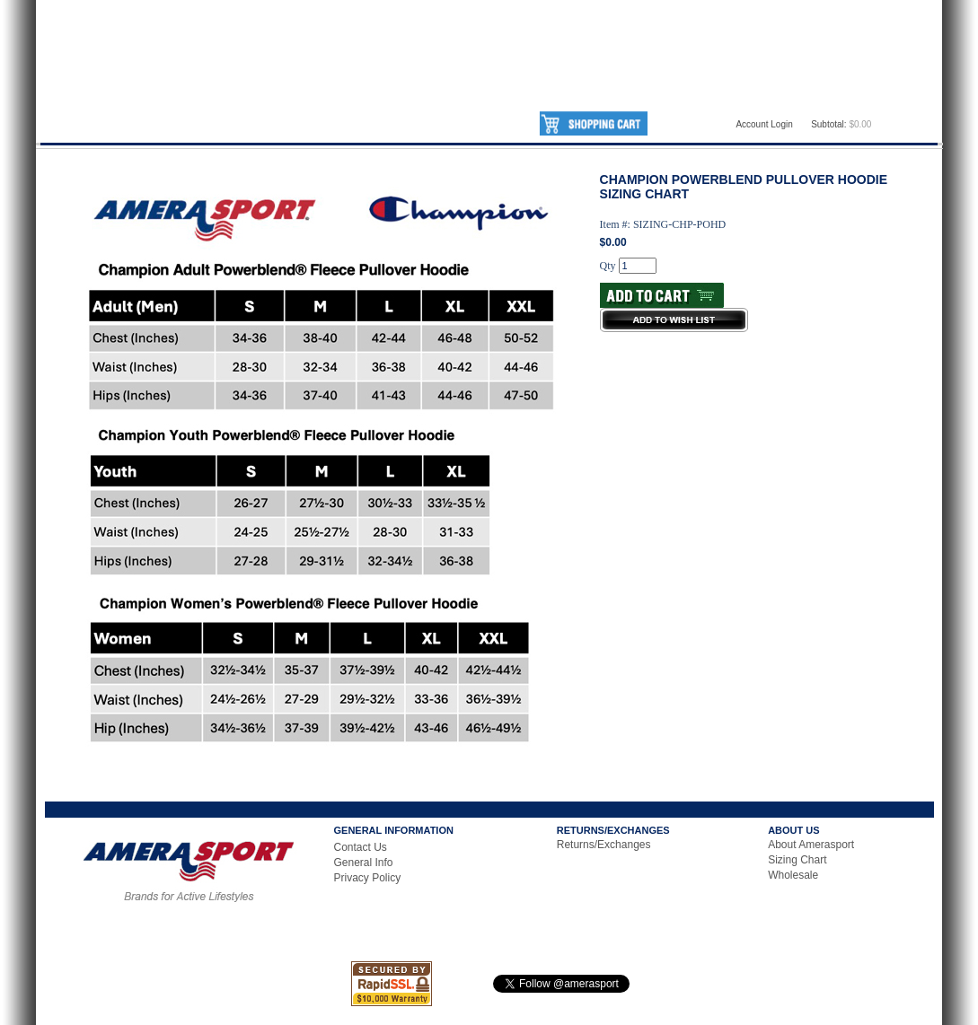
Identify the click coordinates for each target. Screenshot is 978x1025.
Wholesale (793, 875)
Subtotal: (828, 124)
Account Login (764, 124)
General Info (363, 862)
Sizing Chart (797, 860)
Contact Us (360, 847)
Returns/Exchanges (604, 844)
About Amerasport (811, 844)
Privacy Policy (367, 878)
